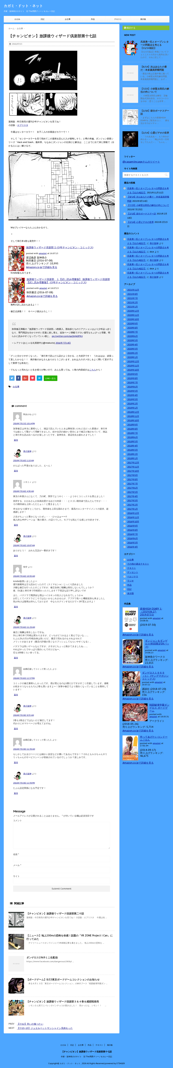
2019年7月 (132, 382)
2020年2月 (132, 353)
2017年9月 (132, 475)
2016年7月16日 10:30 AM (24, 576)
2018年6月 (132, 437)
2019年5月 (132, 391)
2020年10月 (133, 319)
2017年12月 (133, 462)
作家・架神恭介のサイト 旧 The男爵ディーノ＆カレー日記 (86, 1056)
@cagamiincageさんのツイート (141, 161)
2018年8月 (132, 428)
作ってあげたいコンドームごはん (154, 738)
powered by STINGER (115, 1063)
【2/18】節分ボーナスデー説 (141, 213)
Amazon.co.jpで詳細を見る (41, 267)
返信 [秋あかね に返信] (16, 440)
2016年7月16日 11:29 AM (24, 627)
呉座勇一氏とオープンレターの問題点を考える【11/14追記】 (154, 44)
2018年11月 (133, 416)
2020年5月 (132, 340)
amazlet (43, 253)
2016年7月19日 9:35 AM (23, 715)
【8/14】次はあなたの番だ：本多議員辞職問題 (153, 68)
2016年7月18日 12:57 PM (24, 678)
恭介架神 (27, 451)
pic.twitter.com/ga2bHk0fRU (67, 336)
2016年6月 (132, 538)
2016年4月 (132, 546)
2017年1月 (132, 509)
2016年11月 (133, 517)
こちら (92, 369)
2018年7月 (132, 433)
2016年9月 (132, 525)
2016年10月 (133, 521)
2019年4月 (132, 395)
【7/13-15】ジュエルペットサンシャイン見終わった (45, 1028)
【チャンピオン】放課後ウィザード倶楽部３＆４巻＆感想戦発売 (62, 1001)
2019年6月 (132, 386)
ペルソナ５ (132, 576)
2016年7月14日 (63, 342)
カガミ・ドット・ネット (23, 6)
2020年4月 (132, 344)
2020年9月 (132, 323)
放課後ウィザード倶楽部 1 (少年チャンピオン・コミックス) (59, 247)
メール (17, 865)
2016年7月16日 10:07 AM (24, 545)
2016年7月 (132, 534)
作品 (93, 19)
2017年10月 (133, 471)
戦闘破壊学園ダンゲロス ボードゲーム (159, 707)
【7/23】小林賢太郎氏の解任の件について (154, 90)
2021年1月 (132, 306)
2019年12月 (133, 361)
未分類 (130, 593)
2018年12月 (133, 412)
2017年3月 (132, 500)
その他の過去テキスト (138, 563)
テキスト (118, 19)
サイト (16, 876)
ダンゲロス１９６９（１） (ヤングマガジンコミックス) (155, 675)
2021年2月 (132, 302)
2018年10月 (133, 420)
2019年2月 (132, 403)
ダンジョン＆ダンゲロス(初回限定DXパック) (157, 643)
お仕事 (67, 19)
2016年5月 (132, 542)
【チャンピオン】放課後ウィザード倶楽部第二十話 (55, 913)
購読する (129, 27)
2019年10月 (133, 369)
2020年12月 (133, 310)
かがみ (17, 19)
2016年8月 (132, 530)
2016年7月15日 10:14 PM (24, 423)
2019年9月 (132, 374)
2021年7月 (132, 298)
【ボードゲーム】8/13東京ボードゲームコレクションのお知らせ (63, 979)
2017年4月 (132, 496)
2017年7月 (132, 483)
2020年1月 (132, 357)
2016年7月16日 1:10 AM (23, 460)
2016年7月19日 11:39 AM (24, 749)
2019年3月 (132, 399)
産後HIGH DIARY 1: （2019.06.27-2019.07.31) (151, 611)
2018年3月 (132, 450)
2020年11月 (133, 315)
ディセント (132, 572)
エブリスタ (22, 125)
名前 (16, 854)
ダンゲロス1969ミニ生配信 (42, 957)
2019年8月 (132, 378)
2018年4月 (132, 445)
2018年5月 (132, 441)
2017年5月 (132, 492)
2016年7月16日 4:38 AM (23, 491)
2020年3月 (132, 348)
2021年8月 (132, 294)
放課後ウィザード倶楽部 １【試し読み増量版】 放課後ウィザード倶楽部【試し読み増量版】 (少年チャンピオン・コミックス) (68, 281)
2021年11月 (133, 289)
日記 (42, 19)
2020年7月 (132, 332)
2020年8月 (132, 327)
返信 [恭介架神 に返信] (16, 470)
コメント (17, 820)
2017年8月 (132, 479)
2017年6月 (132, 487)
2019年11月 (133, 365)
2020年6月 (132, 336)
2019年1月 (132, 407)
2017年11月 (133, 466)
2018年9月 (132, 424)
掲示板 (143, 19)
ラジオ (130, 580)
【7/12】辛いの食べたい (30, 1023)
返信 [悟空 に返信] (16, 606)
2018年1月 (132, 458)
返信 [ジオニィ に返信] (16, 525)
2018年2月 (132, 454)
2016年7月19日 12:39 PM (24, 783)
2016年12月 (133, 513)
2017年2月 (132, 504)
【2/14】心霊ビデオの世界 (154, 132)
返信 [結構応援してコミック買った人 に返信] (16, 694)
